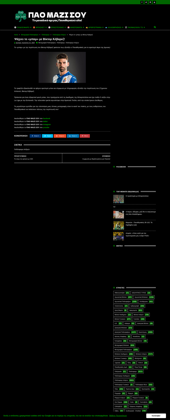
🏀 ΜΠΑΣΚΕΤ (39, 27)
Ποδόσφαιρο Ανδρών (59, 35)
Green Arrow (145, 297)
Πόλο (116, 258)
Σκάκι (132, 271)
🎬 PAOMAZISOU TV (134, 27)
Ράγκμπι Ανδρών (120, 267)
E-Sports (131, 297)
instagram (47, 127)
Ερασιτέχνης (143, 201)
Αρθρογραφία (134, 175)
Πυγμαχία (118, 262)
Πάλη (129, 232)
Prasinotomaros (138, 306)
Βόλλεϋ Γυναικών (120, 188)
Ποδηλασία (118, 240)
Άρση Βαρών (119, 179)
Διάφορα (127, 192)
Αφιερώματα (133, 179)
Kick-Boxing (132, 301)
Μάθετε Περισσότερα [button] (118, 416)
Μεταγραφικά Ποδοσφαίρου (29, 35)
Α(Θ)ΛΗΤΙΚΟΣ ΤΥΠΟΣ (139, 162)
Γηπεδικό (136, 188)
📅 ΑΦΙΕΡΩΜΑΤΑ (74, 27)
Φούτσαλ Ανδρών (120, 288)
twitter (45, 124)
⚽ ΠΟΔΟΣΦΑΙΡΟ (21, 27)
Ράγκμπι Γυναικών (138, 267)
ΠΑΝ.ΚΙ (140, 232)
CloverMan (118, 297)
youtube (46, 130)
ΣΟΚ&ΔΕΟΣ (118, 275)
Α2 (114, 76)
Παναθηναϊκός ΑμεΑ (121, 236)
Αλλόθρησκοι (144, 170)
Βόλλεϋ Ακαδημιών (120, 183)
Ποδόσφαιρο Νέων (141, 253)
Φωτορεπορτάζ (137, 288)
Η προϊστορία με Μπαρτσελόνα (137, 65)
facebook (46, 121)
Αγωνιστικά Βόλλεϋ (121, 166)
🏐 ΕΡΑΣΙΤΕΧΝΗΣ (56, 27)
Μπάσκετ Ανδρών (141, 223)
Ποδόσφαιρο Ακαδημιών (122, 245)
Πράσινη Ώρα (130, 258)
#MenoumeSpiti (119, 162)
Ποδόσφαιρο (45, 35)
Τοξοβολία (133, 284)
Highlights (118, 301)
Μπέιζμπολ (138, 227)
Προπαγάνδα (146, 258)
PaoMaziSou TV (120, 306)
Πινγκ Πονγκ (138, 236)
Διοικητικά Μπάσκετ (121, 197)
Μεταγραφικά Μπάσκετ (122, 214)
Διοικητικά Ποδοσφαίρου (122, 201)
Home (16, 35)
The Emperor (119, 310)
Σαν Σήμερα (118, 271)
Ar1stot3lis (135, 293)
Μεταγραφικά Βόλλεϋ (135, 210)
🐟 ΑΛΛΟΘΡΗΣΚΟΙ (113, 27)
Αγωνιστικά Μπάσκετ (141, 166)
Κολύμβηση (118, 210)
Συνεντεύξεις (119, 284)
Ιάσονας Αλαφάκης (120, 205)
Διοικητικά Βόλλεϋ (142, 192)
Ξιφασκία (117, 232)
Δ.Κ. (116, 192)
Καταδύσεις (136, 205)
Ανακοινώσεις (119, 175)
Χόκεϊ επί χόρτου (120, 293)
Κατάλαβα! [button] (156, 416)
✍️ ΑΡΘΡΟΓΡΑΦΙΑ (94, 27)
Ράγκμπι (130, 262)
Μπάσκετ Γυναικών (121, 227)
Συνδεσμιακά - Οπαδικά (133, 280)
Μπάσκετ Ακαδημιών (121, 223)
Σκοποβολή (143, 271)
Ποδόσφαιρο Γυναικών (122, 253)
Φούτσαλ (146, 284)
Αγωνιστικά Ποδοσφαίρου (123, 170)
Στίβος (117, 280)
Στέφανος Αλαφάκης (136, 275)
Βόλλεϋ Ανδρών (139, 183)
